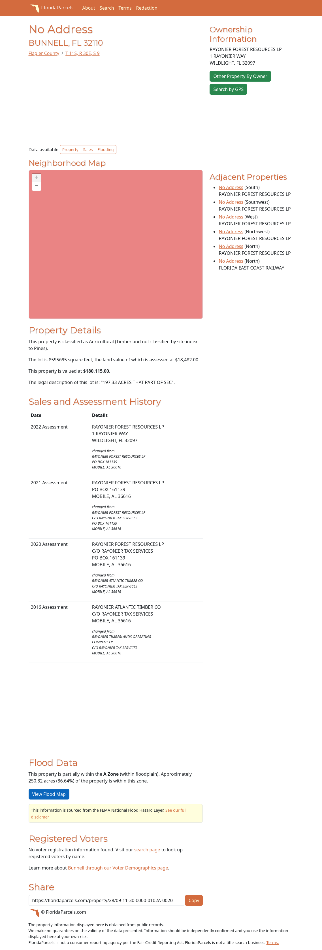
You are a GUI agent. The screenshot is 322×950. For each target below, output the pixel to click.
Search (107, 8)
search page (147, 850)
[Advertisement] (116, 101)
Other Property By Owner (240, 76)
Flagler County (44, 53)
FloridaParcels (51, 7)
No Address (231, 187)
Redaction (146, 8)
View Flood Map (49, 794)
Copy (194, 900)
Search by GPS (228, 89)
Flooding (105, 149)
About (88, 8)
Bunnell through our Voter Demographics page (118, 868)
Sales (88, 149)
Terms (125, 8)
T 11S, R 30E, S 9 (82, 53)
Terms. (272, 942)
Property (70, 149)
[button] (36, 178)
